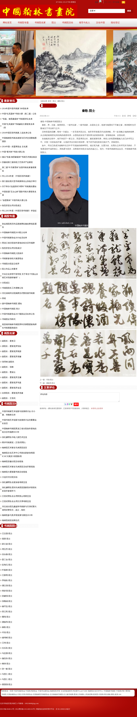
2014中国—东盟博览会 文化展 (15, 147)
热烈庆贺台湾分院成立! (12, 248)
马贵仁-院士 (7, 674)
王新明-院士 (7, 575)
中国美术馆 (103, 694)
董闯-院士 (6, 617)
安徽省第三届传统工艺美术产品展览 (17, 162)
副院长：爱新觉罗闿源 (11, 351)
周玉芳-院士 (7, 549)
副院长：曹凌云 (8, 372)
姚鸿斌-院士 (7, 638)
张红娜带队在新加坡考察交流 (14, 482)
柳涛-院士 (6, 664)
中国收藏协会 (12, 694)
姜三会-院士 (7, 560)
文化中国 (100, 22)
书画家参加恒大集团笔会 (12, 258)
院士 (54, 22)
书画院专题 (23, 22)
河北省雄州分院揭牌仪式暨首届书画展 (18, 293)
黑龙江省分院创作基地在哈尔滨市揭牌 (18, 243)
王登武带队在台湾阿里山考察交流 (16, 496)
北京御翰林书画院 (56, 694)
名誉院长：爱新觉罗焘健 (12, 393)
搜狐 (109, 694)
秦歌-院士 (6, 627)
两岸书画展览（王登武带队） (14, 442)
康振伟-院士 (7, 622)
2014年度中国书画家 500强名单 (15, 109)
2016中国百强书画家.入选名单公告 (16, 133)
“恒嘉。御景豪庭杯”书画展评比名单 (17, 119)
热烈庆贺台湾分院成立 (11, 205)
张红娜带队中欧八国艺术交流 (14, 437)
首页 (49, 101)
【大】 (134, 116)
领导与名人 (84, 22)
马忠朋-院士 (7, 653)
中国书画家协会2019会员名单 (14, 238)
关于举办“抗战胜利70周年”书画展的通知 (19, 186)
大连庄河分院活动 (9, 477)
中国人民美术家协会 (24, 694)
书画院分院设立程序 (10, 264)
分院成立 (6, 283)
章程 (4, 298)
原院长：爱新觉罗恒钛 (11, 346)
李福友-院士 (7, 580)
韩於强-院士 (7, 591)
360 (120, 694)
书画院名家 (40, 22)
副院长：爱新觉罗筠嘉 (11, 383)
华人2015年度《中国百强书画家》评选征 (19, 211)
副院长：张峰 (8, 367)
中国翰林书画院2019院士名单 (14, 232)
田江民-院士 (7, 612)
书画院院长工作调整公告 (12, 288)
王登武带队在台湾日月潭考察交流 (16, 501)
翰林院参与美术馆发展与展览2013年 (17, 515)
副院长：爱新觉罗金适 (11, 388)
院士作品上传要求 (9, 269)
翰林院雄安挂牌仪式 (10, 520)
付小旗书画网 (68, 694)
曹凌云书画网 (79, 694)
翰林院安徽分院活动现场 (12, 461)
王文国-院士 (7, 534)
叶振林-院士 (7, 570)
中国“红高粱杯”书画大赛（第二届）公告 (19, 114)
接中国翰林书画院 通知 (12, 304)
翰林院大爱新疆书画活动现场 (14, 472)
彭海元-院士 (7, 565)
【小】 (123, 116)
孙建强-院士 (7, 596)
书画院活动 (67, 22)
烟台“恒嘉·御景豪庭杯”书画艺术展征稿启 (19, 157)
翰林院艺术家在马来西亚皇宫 (14, 448)
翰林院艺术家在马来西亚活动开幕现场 (18, 467)
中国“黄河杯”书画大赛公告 (13, 152)
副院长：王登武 (8, 398)
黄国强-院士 (7, 684)
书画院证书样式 (8, 319)
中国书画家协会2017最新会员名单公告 (18, 314)
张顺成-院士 (7, 601)
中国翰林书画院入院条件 (12, 253)
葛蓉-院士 (6, 539)
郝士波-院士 (7, 544)
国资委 (95, 694)
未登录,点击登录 (97, 410)
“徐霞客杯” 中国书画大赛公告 (14, 200)
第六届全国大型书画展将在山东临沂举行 (19, 181)
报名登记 (115, 22)
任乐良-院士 (7, 648)
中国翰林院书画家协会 (41, 694)
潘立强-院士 (7, 586)
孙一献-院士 (7, 669)
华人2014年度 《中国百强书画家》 (16, 176)
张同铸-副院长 (8, 362)
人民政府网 (88, 694)
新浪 (116, 694)
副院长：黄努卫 (8, 341)
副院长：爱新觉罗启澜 (11, 377)
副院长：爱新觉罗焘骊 (11, 357)
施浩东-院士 (7, 658)
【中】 (129, 116)
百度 (11, 691)
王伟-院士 (6, 643)
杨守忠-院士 (7, 606)
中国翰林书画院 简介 (11, 309)
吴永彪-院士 (7, 554)
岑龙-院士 (6, 632)
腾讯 (112, 694)
